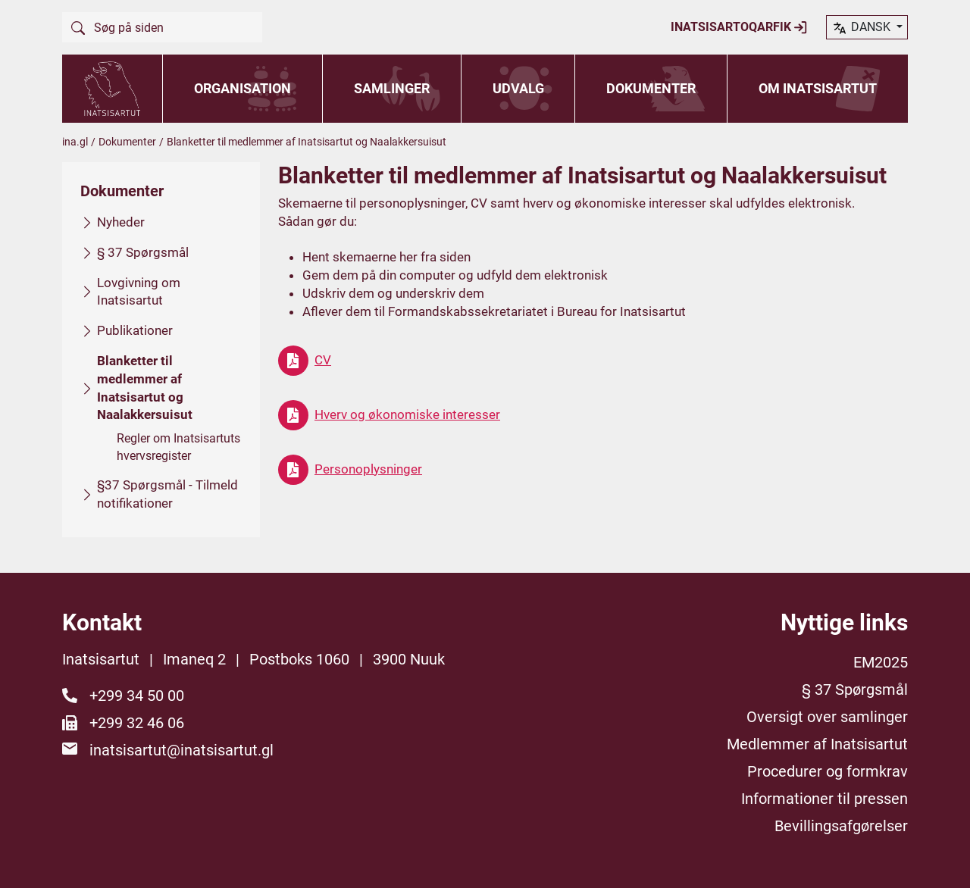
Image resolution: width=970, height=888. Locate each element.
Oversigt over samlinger (827, 717)
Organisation (242, 88)
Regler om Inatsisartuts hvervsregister (178, 446)
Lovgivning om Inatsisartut (138, 291)
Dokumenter (651, 88)
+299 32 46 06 (136, 723)
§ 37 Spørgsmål (143, 251)
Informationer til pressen (824, 799)
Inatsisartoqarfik (739, 27)
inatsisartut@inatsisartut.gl (181, 750)
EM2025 (880, 662)
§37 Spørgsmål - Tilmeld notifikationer (167, 494)
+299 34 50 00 (136, 695)
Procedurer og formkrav (827, 771)
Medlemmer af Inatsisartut (817, 744)
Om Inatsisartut (818, 88)
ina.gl (75, 142)
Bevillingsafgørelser (841, 826)
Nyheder (121, 222)
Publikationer (135, 330)
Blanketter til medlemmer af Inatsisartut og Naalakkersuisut (144, 387)
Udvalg (518, 88)
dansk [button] (862, 28)
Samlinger (392, 88)
